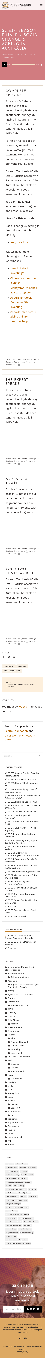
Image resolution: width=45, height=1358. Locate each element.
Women (11, 1144)
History (11, 1075)
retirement (27, 1225)
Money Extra (14, 1093)
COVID (10, 1009)
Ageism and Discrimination (21, 994)
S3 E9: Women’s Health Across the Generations (21, 866)
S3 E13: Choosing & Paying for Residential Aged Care (21, 841)
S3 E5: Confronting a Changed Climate (21, 889)
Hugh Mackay (19, 242)
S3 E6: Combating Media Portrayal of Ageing (18, 882)
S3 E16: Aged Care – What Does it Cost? (22, 823)
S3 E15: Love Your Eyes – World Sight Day (20, 829)
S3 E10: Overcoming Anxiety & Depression (21, 860)
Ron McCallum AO (25, 1229)
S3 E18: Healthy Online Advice (22, 811)
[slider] (23, 64)
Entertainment (15, 1027)
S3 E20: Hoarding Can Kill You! (22, 802)
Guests (9, 1185)
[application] (22, 64)
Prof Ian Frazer (11, 1218)
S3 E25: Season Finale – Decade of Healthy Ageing (22, 774)
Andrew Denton (22, 1164)
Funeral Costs (17, 1045)
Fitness (14, 1067)
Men (10, 1089)
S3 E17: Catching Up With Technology (18, 816)
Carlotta (23, 1167)
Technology (13, 1126)
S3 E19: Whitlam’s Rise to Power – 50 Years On (22, 806)
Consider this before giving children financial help (23, 316)
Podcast (11, 1100)
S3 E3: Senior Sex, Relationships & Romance (22, 901)
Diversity (12, 1012)
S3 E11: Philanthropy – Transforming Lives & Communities (22, 854)
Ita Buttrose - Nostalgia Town (16, 1189)
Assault (14, 1023)
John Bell (33, 1189)
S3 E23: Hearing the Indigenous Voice (21, 784)
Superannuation (16, 1122)
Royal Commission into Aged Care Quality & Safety (23, 985)
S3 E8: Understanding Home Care (24, 871)
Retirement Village (20, 977)
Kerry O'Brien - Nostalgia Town (17, 1200)
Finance (11, 1034)
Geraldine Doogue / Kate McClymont (19, 1182)
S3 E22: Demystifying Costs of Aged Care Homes (21, 790)
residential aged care (14, 1225)
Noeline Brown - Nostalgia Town (17, 1207)
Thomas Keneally (27, 1233)
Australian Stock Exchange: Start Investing (21, 302)
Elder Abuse (13, 1020)
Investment (8, 54)
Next (9, 682)
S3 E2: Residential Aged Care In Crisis (21, 911)
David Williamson (12, 1171)
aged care (10, 1164)
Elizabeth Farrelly (27, 1175)
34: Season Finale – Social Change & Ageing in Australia (19, 936)
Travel (10, 1133)
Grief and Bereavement (19, 1056)
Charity (11, 998)
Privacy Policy (22, 1352)
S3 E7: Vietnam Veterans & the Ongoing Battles (21, 876)
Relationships (14, 1111)
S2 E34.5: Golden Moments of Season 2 (20, 943)
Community (13, 1001)
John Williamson (12, 1196)
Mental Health (18, 1071)
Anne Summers (12, 1167)
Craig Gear (32, 1167)
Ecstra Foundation (16, 731)
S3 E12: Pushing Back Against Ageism (20, 848)
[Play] (4, 64)
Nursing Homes (12, 1211)
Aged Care (12, 981)
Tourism (12, 1130)
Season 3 (15, 1108)
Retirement (13, 1119)
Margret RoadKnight (14, 1204)
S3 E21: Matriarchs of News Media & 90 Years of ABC (22, 796)
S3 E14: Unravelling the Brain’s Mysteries (21, 835)
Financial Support (19, 1042)
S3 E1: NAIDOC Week (17, 916)
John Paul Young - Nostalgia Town (18, 1193)
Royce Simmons (12, 1233)
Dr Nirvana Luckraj (13, 1175)
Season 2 (21, 54)
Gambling (16, 1049)
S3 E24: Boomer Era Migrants (22, 779)
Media (11, 1086)
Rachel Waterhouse (31, 1222)
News (10, 1097)
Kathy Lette (33, 1196)
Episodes (12, 906)
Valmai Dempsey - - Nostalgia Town (19, 1243)
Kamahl (23, 1196)
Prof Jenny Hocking (26, 1218)
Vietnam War (17, 1078)
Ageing (11, 990)
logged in (24, 706)
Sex (12, 1115)
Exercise (15, 1064)
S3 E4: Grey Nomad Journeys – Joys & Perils (20, 895)
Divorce (11, 1016)
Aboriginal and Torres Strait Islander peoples (19, 968)
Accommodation (16, 973)
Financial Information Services (17, 1178)
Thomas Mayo (11, 1236)
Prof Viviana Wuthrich (14, 1222)
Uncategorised (15, 1137)
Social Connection (12, 671)
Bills (13, 1038)
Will (9, 1141)
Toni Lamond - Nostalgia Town (17, 1240)
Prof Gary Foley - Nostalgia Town (18, 1214)
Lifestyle (12, 1082)
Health (11, 1060)
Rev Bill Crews (11, 1229)
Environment (14, 1031)
